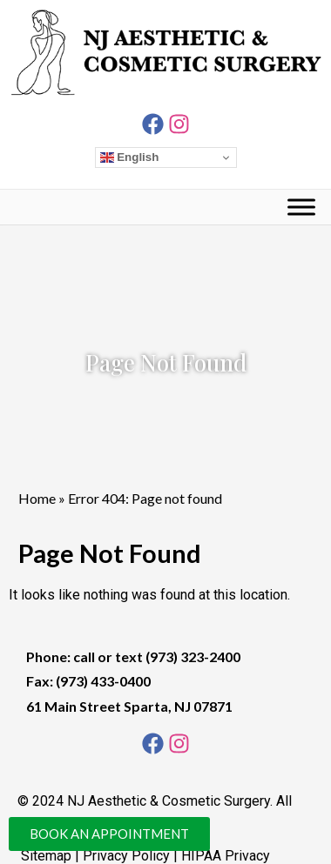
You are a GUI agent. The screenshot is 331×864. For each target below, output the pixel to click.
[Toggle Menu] (301, 206)
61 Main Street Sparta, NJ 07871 (129, 706)
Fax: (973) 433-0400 (88, 681)
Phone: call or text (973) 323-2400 (133, 656)
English (129, 157)
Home (37, 498)
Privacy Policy (126, 855)
